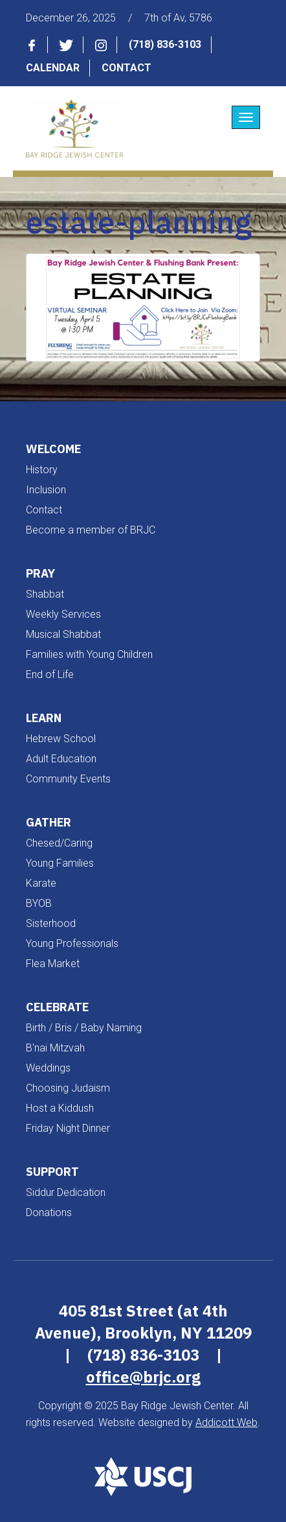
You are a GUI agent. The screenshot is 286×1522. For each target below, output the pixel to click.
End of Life (50, 674)
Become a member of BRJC (90, 530)
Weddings (48, 1068)
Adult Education (61, 759)
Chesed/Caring (59, 843)
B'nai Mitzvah (55, 1048)
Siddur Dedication (65, 1192)
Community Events (68, 779)
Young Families (60, 863)
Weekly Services (63, 614)
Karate (41, 883)
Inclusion (46, 490)
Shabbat (45, 594)
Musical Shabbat (63, 634)
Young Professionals (72, 943)
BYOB (39, 903)
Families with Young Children (89, 654)
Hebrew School (61, 738)
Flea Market (53, 963)
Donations (49, 1212)
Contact (126, 68)
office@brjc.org (143, 1376)
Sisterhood (51, 923)
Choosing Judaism (68, 1088)
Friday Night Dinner (68, 1128)
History (42, 469)
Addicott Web (226, 1422)
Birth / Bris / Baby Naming (84, 1028)
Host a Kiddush (60, 1108)
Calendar (53, 68)
